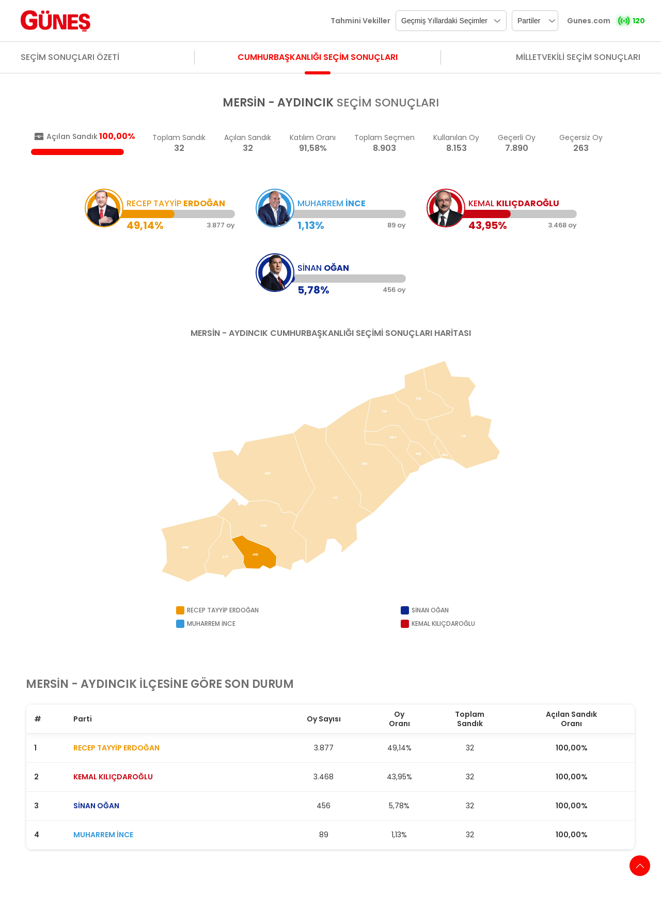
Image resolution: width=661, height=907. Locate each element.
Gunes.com (588, 20)
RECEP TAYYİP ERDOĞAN (116, 748)
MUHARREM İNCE (103, 834)
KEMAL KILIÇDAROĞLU (113, 777)
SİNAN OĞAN (96, 806)
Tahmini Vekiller (360, 20)
